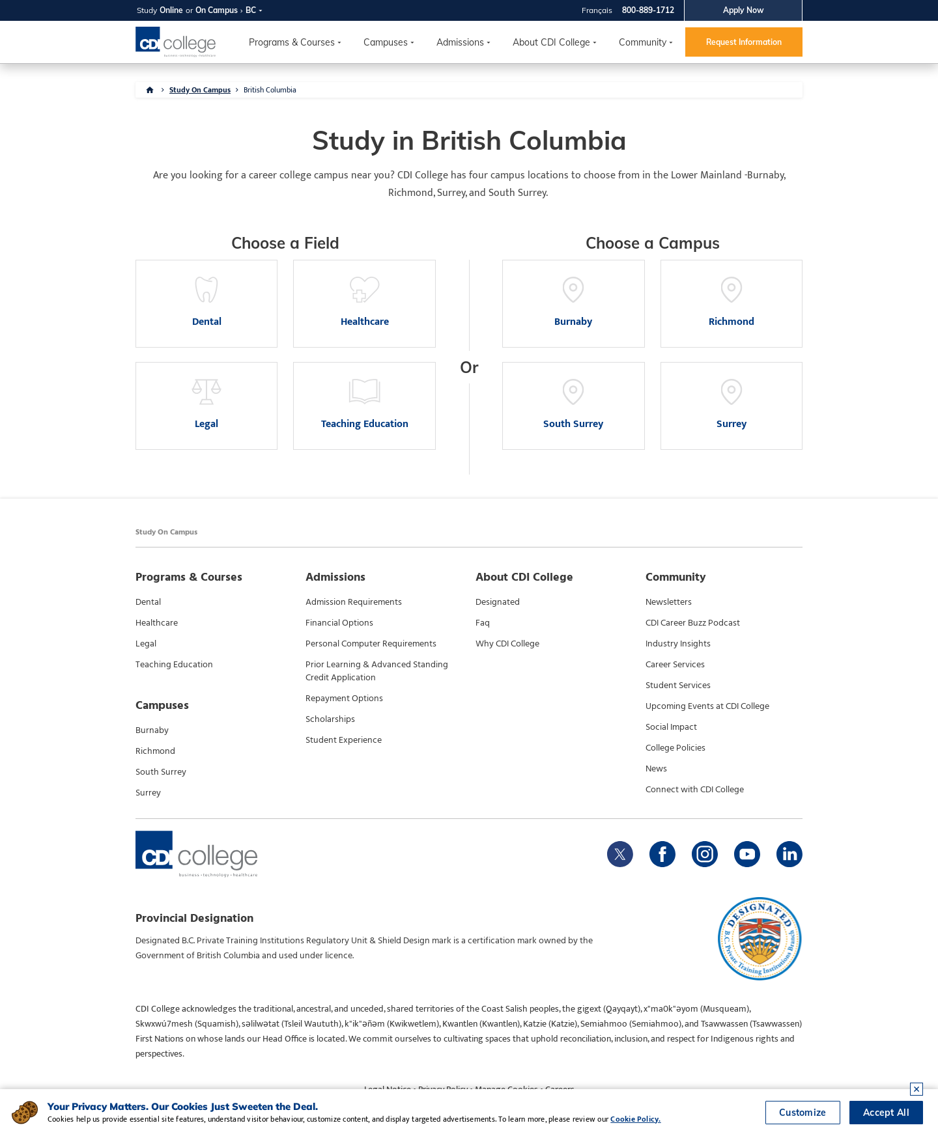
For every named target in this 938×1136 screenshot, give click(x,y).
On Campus (216, 10)
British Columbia (270, 89)
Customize (803, 1112)
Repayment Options (344, 698)
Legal (145, 643)
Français (597, 10)
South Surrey (160, 772)
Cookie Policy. (635, 1119)
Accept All (886, 1112)
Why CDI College (507, 643)
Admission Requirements (354, 602)
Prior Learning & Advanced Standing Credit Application (377, 671)
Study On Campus (200, 89)
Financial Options (339, 623)
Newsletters (669, 602)
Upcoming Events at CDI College (707, 706)
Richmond (155, 751)
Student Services (678, 685)
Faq (483, 623)
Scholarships (330, 719)
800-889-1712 (648, 10)
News (656, 768)
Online (171, 10)
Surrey (148, 792)
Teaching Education (174, 664)
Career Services (675, 664)
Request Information (744, 42)
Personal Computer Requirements (371, 643)
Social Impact (671, 727)
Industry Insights (678, 643)
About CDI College (551, 42)
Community (642, 42)
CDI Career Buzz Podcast (693, 623)
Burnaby (152, 730)
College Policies (675, 748)
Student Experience (344, 740)
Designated (498, 602)
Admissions (460, 42)
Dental (148, 602)
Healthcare (156, 623)
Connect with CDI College (695, 789)
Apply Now (743, 10)
